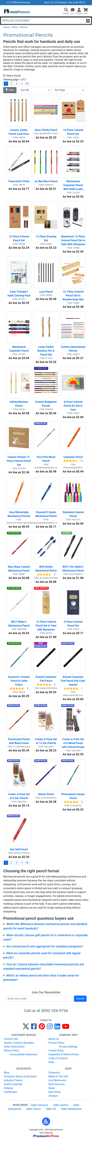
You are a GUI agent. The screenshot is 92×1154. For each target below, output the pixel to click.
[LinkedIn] (57, 1040)
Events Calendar (13, 1096)
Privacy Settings (68, 1059)
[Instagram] (50, 1040)
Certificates (10, 1104)
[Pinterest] (42, 1040)
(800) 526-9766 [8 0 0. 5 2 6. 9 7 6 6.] (54, 1023)
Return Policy (11, 1063)
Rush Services (57, 1096)
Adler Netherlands (71, 1121)
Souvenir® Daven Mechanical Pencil (46, 521)
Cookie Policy (56, 1063)
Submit (80, 1011)
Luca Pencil (46, 295)
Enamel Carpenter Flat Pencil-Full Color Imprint (73, 690)
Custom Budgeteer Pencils (46, 409)
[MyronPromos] (16, 11)
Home (6, 27)
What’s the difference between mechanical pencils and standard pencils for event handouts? (45, 939)
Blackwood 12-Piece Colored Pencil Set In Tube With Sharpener (73, 243)
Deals (52, 1100)
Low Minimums (57, 1092)
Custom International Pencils (73, 353)
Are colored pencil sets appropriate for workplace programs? (44, 959)
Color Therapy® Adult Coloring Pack (18, 297)
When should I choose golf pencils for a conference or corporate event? (45, 950)
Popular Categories (46, 21)
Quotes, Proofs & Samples (19, 1055)
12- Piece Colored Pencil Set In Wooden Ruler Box (73, 299)
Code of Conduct (58, 1070)
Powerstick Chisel (18, 183)
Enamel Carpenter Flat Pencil (46, 688)
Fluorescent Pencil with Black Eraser (19, 752)
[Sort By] (34, 90)
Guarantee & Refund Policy (64, 1067)
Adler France (33, 1121)
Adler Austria (60, 1117)
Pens (14, 27)
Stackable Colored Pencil (73, 521)
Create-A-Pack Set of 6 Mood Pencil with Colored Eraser (73, 754)
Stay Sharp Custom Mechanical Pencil (19, 576)
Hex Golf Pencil (19, 862)
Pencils (23, 27)
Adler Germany (39, 1117)
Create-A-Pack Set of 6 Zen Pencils (19, 808)
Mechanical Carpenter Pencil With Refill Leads (73, 187)
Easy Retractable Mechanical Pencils (19, 521)
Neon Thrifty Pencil (46, 131)
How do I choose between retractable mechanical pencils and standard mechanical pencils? (43, 979)
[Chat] (73, 10)
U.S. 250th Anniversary (18, 2)
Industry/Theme (13, 1092)
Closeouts (54, 1085)
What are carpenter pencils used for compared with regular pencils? (42, 968)
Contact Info (11, 1051)
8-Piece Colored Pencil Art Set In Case (73, 411)
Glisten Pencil (46, 806)
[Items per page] (68, 90)
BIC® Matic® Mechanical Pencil (18, 632)
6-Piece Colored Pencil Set (73, 632)
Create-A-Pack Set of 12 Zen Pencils (46, 752)
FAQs (51, 1074)
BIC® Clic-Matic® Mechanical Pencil (73, 576)
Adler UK (51, 1121)
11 (81, 467)
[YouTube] (65, 1040)
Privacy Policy (57, 1055)
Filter (9, 90)
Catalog (8, 1100)
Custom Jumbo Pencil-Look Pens (19, 132)
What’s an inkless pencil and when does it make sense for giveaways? (41, 990)
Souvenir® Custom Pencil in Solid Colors (19, 690)
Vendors (53, 1108)
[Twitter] (26, 1040)
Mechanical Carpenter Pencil (19, 353)
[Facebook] (34, 1040)
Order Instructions (14, 1059)
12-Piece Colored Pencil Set (73, 132)
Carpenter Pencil (73, 463)
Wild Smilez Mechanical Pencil (46, 576)
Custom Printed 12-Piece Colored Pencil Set (19, 467)
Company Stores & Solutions (20, 1089)
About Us (54, 1051)
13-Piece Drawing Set (46, 241)
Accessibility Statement (23, 1067)
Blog (6, 1085)
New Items (55, 1104)
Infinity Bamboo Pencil (19, 409)
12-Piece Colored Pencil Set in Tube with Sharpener (46, 634)
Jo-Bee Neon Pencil (45, 183)
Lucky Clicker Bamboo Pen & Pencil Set (46, 355)
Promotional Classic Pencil (73, 808)
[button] (66, 10)
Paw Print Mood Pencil (46, 465)
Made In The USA (58, 1089)
